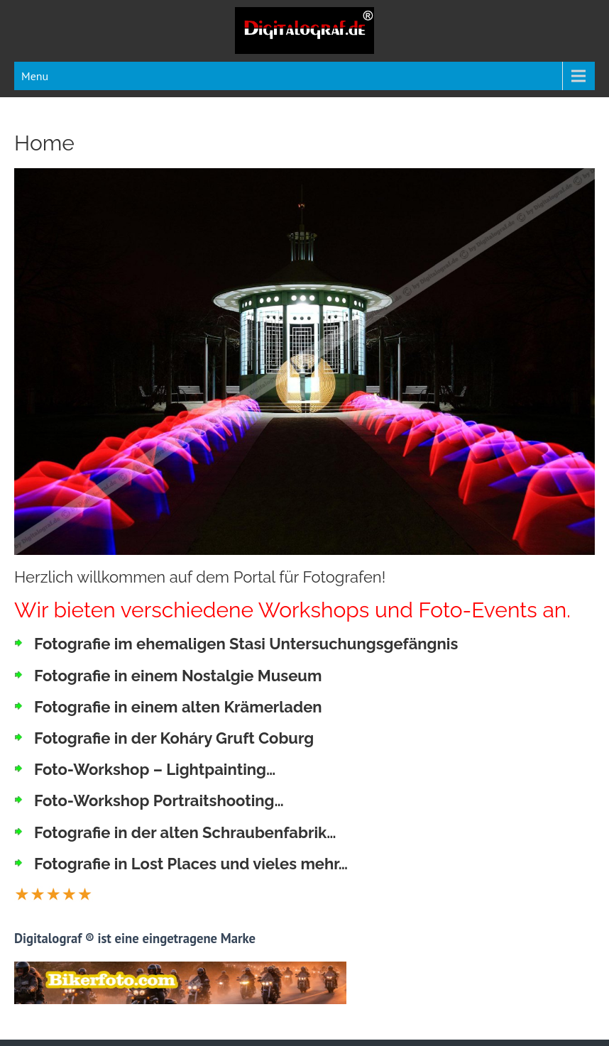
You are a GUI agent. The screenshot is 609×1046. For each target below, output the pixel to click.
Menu (34, 76)
